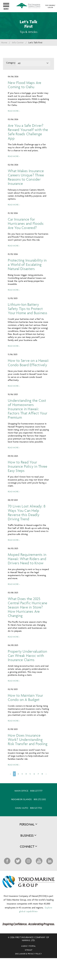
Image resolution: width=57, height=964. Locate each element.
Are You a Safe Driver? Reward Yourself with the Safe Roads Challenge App (28, 131)
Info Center (18, 42)
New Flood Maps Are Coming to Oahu (24, 84)
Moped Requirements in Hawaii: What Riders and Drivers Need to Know (27, 558)
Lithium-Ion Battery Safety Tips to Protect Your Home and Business (27, 308)
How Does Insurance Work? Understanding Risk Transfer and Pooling (27, 739)
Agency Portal (28, 946)
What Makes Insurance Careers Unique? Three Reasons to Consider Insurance (26, 177)
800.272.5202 (40, 799)
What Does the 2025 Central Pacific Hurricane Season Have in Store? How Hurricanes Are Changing (27, 607)
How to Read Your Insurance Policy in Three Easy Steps (27, 466)
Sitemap (28, 950)
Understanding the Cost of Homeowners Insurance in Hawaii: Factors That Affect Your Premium (27, 409)
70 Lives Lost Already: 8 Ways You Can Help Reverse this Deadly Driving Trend (26, 512)
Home (4, 42)
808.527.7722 (36, 807)
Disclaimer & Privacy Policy (28, 954)
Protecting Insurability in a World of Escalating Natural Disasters (27, 264)
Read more (13, 111)
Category (10, 62)
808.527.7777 (36, 790)
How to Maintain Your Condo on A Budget (25, 697)
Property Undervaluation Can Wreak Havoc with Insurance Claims (27, 655)
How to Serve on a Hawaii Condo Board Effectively (28, 362)
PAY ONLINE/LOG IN (50, 6)
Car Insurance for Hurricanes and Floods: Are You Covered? (26, 223)
